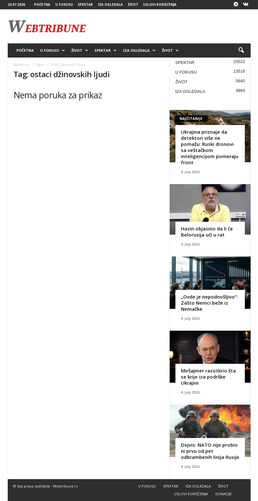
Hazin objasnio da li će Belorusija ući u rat (207, 231)
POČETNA (42, 4)
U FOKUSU (64, 4)
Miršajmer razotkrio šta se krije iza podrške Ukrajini (208, 376)
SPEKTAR (85, 4)
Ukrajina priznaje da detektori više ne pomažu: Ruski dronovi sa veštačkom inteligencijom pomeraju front (209, 147)
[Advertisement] (169, 26)
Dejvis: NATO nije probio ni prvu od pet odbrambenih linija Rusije (210, 451)
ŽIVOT (133, 4)
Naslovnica (21, 64)
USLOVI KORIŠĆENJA (159, 4)
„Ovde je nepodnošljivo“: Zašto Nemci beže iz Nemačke (209, 302)
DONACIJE (223, 493)
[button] (241, 50)
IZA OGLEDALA (110, 4)
